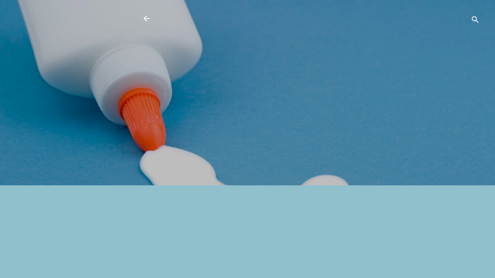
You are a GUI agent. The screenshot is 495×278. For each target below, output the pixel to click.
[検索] (475, 21)
